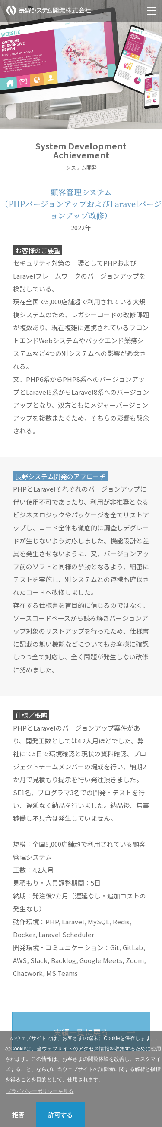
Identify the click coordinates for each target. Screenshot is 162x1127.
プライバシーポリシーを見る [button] (39, 1091)
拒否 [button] (18, 1115)
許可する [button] (60, 1115)
